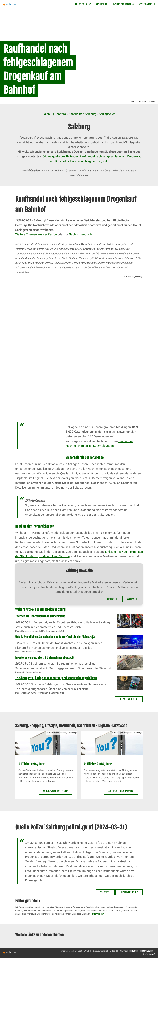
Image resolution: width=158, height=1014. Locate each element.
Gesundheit (101, 4)
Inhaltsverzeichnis (129, 892)
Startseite (105, 892)
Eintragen (112, 598)
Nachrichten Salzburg (123, 4)
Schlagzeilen (107, 114)
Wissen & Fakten (147, 4)
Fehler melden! (97, 914)
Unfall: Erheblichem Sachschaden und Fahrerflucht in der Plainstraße (55, 637)
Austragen (132, 598)
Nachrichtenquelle (81, 234)
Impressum (133, 951)
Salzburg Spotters (54, 114)
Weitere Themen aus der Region (36, 234)
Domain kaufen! (149, 954)
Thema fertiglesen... (128, 699)
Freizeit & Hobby (83, 4)
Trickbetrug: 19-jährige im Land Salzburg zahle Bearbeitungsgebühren (56, 678)
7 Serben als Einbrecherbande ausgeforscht (40, 616)
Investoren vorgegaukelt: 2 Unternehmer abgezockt (44, 657)
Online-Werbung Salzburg (55, 791)
